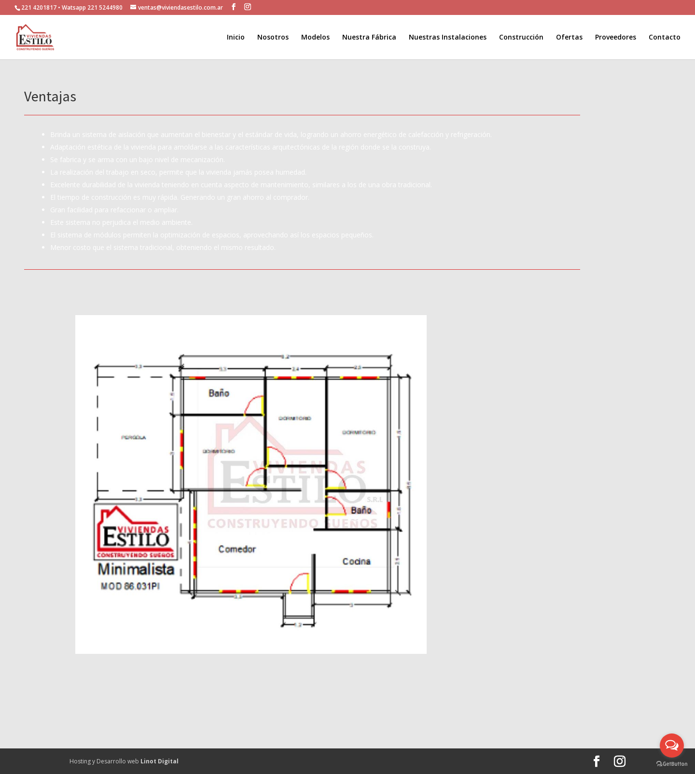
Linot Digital (159, 761)
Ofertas (569, 37)
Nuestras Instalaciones (447, 37)
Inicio (236, 37)
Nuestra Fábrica (369, 37)
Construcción (521, 37)
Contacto (665, 37)
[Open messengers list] (672, 745)
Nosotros (273, 37)
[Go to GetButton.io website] (671, 764)
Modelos (315, 37)
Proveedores (615, 37)
